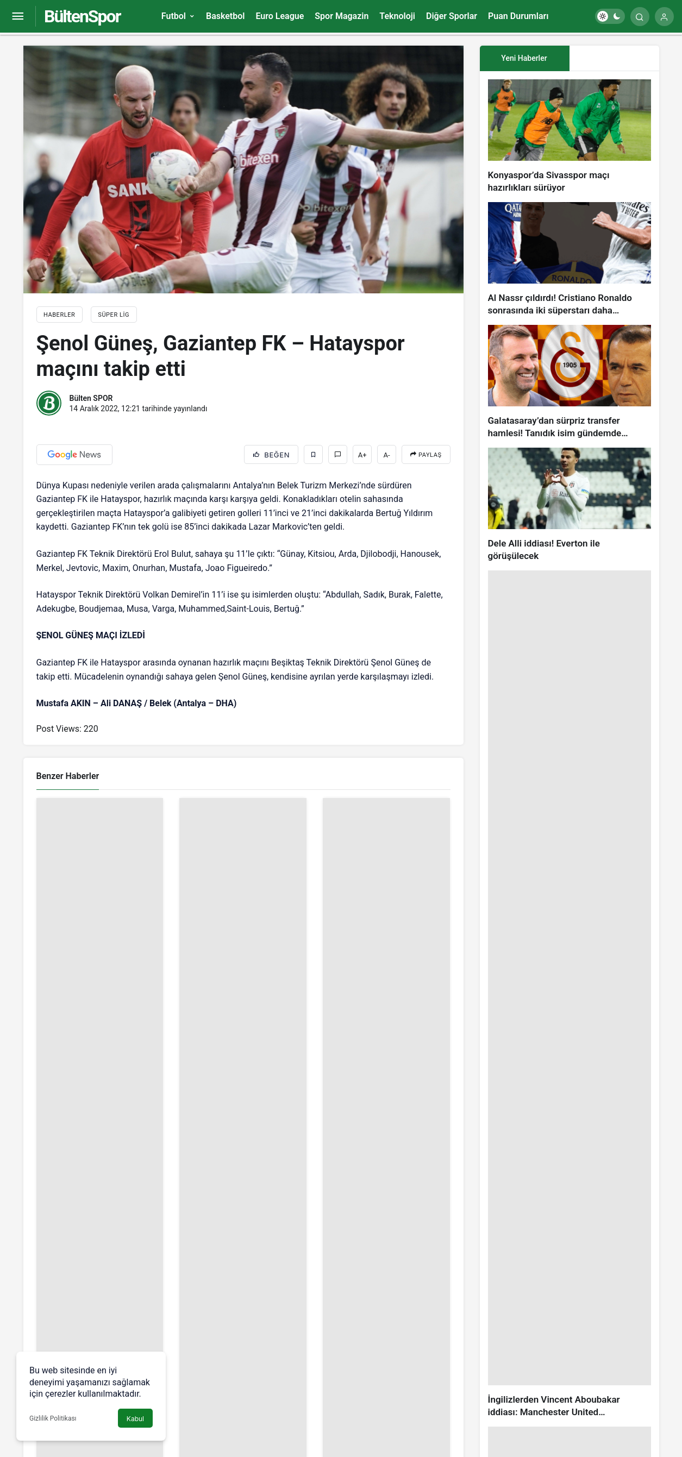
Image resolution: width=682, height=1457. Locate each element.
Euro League (279, 16)
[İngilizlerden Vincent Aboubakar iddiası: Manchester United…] (569, 994)
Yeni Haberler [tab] (524, 58)
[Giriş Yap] (664, 16)
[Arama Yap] (639, 16)
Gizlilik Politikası (53, 1418)
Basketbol (225, 16)
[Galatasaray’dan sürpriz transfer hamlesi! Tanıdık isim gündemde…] (569, 382)
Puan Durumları (518, 16)
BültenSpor (82, 16)
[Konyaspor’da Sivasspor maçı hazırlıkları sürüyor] (569, 136)
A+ (362, 455)
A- (387, 455)
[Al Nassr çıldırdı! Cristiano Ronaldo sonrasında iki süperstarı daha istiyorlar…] (569, 259)
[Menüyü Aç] (17, 16)
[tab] (614, 58)
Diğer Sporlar (451, 16)
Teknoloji (397, 16)
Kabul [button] (135, 1419)
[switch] (610, 16)
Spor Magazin (341, 16)
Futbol (173, 16)
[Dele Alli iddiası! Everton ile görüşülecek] (569, 505)
